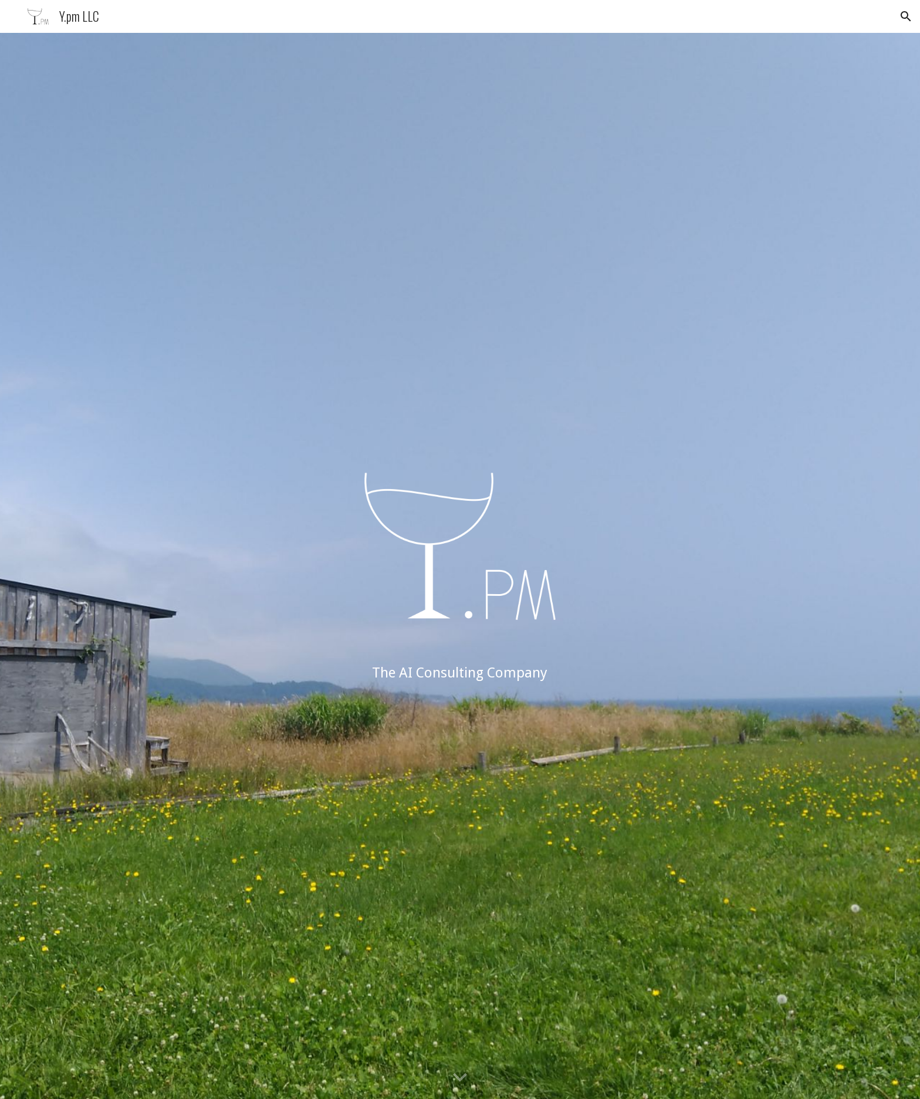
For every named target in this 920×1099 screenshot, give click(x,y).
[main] (460, 672)
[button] (906, 16)
